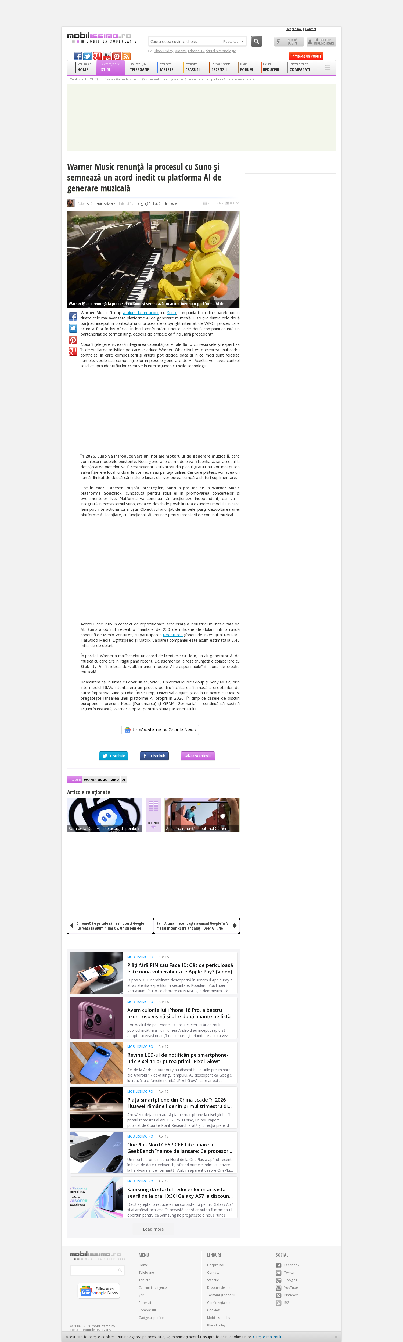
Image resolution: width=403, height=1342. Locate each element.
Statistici (213, 1280)
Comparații (147, 1310)
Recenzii (145, 1302)
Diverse (108, 79)
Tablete (144, 1280)
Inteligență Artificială (147, 203)
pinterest (116, 56)
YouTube (287, 1287)
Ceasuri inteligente (153, 1287)
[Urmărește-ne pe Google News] (160, 730)
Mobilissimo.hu (218, 1317)
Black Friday (163, 50)
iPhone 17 (196, 50)
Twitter (73, 328)
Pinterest (73, 340)
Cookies (213, 1310)
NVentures (173, 634)
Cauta (256, 41)
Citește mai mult (267, 1336)
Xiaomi (180, 50)
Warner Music (95, 779)
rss (126, 56)
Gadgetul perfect (151, 1317)
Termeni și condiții (221, 1295)
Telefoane (146, 1272)
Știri (99, 79)
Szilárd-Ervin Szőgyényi (101, 203)
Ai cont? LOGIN (289, 42)
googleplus (97, 56)
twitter (87, 56)
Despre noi (294, 29)
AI (123, 779)
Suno (171, 312)
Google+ (73, 351)
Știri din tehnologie (221, 50)
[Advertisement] (160, 410)
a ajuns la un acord (141, 312)
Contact (310, 29)
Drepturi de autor (220, 1287)
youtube (107, 56)
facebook (78, 56)
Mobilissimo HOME (82, 79)
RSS (282, 1302)
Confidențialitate (219, 1302)
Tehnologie (169, 203)
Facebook (73, 316)
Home (143, 1265)
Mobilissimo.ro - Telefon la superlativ (101, 37)
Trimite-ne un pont (306, 56)
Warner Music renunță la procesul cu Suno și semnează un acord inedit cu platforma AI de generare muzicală (185, 79)
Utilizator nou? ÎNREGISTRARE (321, 42)
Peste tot (233, 41)
